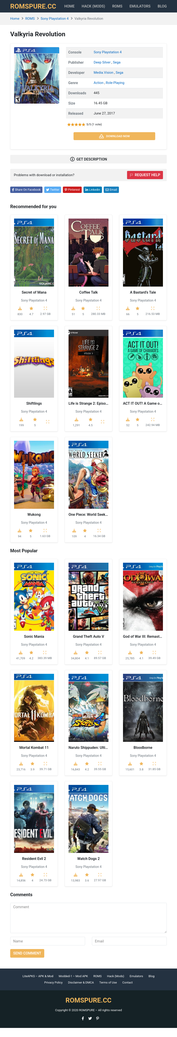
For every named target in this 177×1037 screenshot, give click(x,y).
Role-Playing (115, 92)
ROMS (121, 8)
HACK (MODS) (99, 11)
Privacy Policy (53, 991)
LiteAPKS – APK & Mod (37, 985)
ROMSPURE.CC (35, 11)
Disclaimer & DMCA (81, 991)
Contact (127, 991)
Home (76, 8)
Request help (145, 184)
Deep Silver (102, 72)
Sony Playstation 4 (55, 28)
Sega (116, 72)
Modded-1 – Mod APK (73, 985)
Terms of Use (108, 991)
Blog (152, 985)
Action (99, 92)
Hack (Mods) (115, 985)
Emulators (147, 8)
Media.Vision (104, 82)
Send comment (27, 962)
